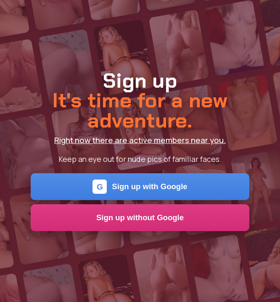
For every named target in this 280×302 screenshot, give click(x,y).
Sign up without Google (140, 217)
